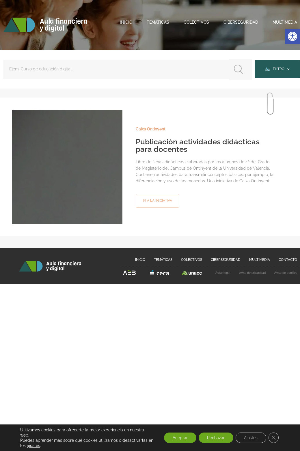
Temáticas (158, 22)
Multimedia (285, 22)
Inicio (126, 22)
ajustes (39, 445)
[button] (292, 36)
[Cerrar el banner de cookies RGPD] (273, 438)
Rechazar (215, 437)
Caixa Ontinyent (150, 128)
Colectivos (196, 22)
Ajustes (250, 437)
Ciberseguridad (240, 22)
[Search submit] (240, 69)
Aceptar (179, 437)
